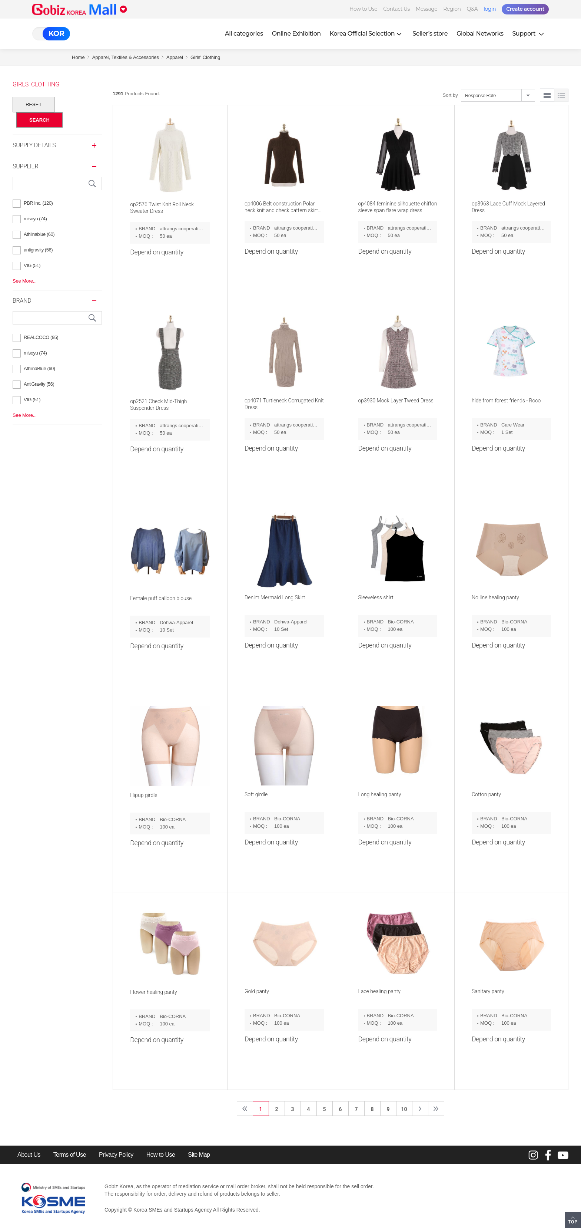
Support (528, 33)
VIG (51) (32, 265)
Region (452, 9)
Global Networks (479, 33)
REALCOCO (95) (41, 337)
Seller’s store (430, 33)
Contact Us (396, 9)
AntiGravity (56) (39, 384)
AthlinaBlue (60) (39, 368)
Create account (525, 9)
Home (78, 57)
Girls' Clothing (205, 57)
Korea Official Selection (367, 33)
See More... (25, 281)
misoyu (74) (35, 218)
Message (426, 9)
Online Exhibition (296, 33)
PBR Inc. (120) (38, 203)
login (490, 9)
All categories (244, 33)
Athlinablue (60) (39, 234)
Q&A (472, 9)
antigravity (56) (38, 250)
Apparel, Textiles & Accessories (125, 57)
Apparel (174, 57)
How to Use (363, 9)
